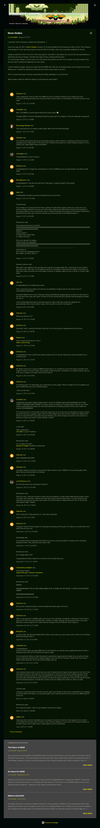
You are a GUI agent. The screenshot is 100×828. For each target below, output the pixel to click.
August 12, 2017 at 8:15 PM (25, 376)
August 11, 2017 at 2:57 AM (25, 346)
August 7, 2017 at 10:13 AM (25, 198)
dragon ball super (22, 573)
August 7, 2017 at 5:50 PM (25, 258)
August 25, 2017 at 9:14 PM (25, 517)
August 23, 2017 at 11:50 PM (25, 505)
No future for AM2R (16, 771)
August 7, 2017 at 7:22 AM (25, 160)
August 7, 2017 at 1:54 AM (25, 119)
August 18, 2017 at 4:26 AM (25, 475)
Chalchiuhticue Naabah (24, 568)
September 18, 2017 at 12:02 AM (27, 597)
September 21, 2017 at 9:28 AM (26, 640)
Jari (17, 282)
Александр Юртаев (23, 125)
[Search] (95, 5)
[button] (91, 33)
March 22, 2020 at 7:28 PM (25, 699)
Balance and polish (16, 796)
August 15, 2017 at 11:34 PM (25, 461)
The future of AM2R (16, 747)
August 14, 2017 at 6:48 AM (25, 449)
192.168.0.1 (20, 432)
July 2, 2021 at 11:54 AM (24, 727)
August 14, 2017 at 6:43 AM (25, 435)
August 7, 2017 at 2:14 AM (25, 132)
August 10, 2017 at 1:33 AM (25, 319)
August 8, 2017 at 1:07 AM (25, 276)
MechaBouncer (21, 180)
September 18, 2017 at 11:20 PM (27, 609)
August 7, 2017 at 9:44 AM (25, 186)
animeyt (32, 573)
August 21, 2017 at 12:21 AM (26, 487)
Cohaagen (19, 109)
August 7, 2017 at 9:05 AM (25, 174)
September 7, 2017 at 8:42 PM (26, 546)
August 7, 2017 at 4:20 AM (25, 148)
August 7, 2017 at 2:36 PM (25, 216)
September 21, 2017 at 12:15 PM (27, 663)
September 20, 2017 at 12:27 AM (27, 625)
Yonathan (19, 399)
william (18, 717)
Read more (87, 765)
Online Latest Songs (23, 342)
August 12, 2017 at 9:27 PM (25, 393)
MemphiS (19, 631)
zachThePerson (21, 481)
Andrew (18, 337)
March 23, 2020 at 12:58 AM (25, 711)
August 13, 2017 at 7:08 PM (25, 421)
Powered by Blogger (50, 823)
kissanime (39, 573)
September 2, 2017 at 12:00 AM (26, 532)
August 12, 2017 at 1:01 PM (25, 360)
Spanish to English (22, 446)
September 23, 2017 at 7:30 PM (26, 683)
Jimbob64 (19, 646)
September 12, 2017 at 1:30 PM (26, 562)
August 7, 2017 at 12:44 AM (25, 103)
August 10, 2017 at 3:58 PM (25, 331)
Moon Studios (32, 47)
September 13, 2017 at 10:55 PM (27, 576)
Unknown (19, 94)
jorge (18, 192)
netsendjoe (20, 154)
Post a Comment (16, 732)
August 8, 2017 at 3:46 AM (25, 307)
